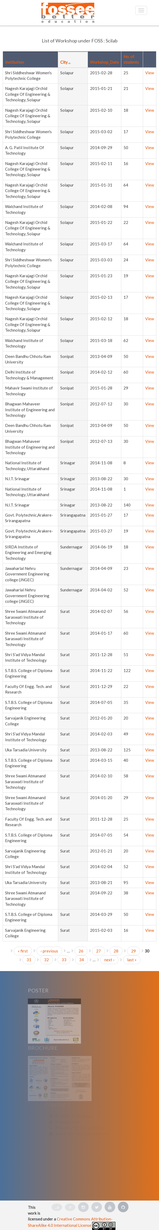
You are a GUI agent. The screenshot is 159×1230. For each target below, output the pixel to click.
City (65, 62)
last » (131, 959)
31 (29, 959)
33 (64, 959)
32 (46, 959)
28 (116, 951)
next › (109, 959)
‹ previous (49, 951)
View (149, 72)
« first (23, 951)
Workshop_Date (104, 62)
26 (81, 951)
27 (98, 951)
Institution (14, 62)
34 (81, 959)
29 (133, 951)
